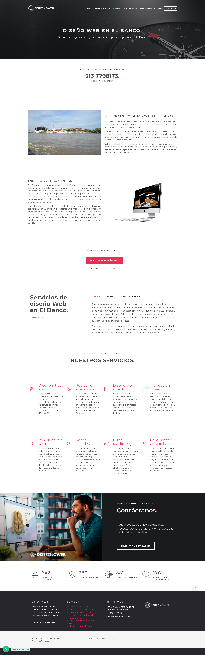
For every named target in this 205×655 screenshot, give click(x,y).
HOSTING (117, 8)
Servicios (100, 638)
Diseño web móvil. (78, 618)
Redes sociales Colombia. (82, 612)
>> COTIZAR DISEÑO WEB (104, 260)
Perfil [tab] (97, 297)
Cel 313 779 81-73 (114, 613)
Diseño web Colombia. (80, 607)
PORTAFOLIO (129, 9)
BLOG (160, 8)
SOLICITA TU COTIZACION (136, 546)
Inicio (89, 8)
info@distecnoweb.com (118, 616)
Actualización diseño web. (82, 609)
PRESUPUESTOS (146, 9)
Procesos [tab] (110, 297)
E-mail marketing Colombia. (83, 615)
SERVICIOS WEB (102, 9)
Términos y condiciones (81, 626)
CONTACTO (171, 8)
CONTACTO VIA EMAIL (45, 622)
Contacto (112, 638)
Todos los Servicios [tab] (129, 297)
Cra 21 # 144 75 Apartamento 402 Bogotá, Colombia (120, 608)
